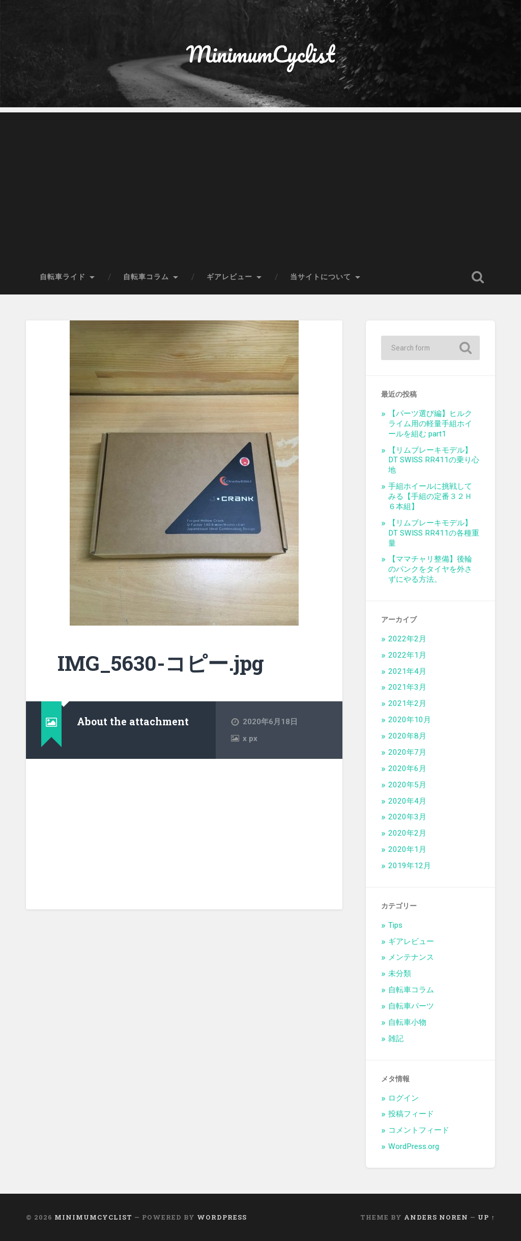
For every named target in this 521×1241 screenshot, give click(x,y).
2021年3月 (407, 687)
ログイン (403, 1098)
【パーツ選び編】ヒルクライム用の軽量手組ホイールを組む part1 (430, 423)
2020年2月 (407, 833)
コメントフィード (418, 1130)
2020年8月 (407, 736)
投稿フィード (411, 1113)
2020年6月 (407, 768)
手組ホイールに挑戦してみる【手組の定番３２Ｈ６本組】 (430, 496)
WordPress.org (413, 1146)
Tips (395, 925)
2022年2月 (407, 638)
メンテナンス (411, 957)
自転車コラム (146, 276)
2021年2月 (407, 703)
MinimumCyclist (260, 54)
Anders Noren (436, 1217)
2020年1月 (407, 849)
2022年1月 (407, 655)
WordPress (222, 1217)
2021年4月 (407, 671)
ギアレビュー (229, 276)
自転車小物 (407, 1022)
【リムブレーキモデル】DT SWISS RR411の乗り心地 (433, 460)
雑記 (395, 1038)
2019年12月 (409, 865)
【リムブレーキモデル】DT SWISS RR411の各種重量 (433, 533)
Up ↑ (486, 1217)
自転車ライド (62, 276)
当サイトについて (320, 276)
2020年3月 (407, 816)
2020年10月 (409, 719)
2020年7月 (407, 752)
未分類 (399, 973)
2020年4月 (407, 801)
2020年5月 (407, 784)
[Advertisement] (260, 183)
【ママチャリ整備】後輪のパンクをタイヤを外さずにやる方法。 (430, 569)
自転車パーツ (411, 1006)
